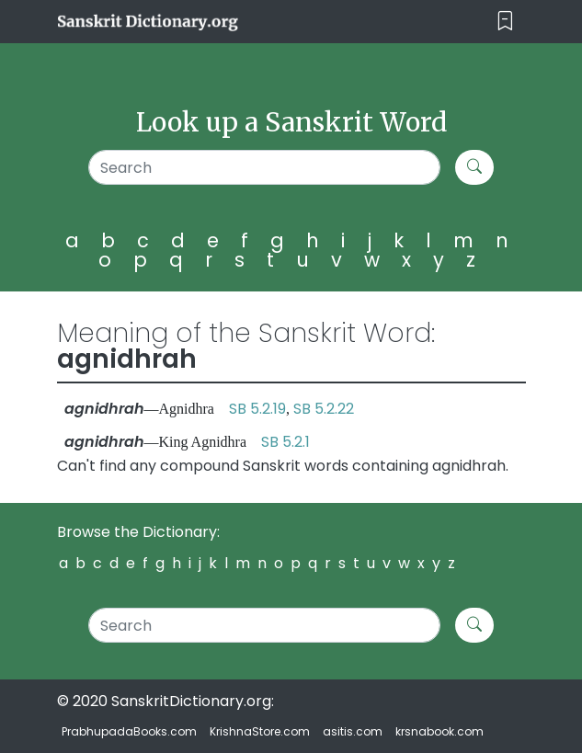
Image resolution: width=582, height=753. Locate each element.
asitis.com (352, 731)
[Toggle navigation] (505, 21)
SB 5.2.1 (285, 441)
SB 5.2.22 (323, 408)
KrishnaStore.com (260, 731)
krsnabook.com (439, 731)
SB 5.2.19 (257, 408)
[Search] (264, 167)
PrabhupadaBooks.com (129, 731)
